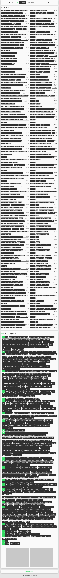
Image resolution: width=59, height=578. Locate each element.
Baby (49, 356)
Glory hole (33, 415)
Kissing (44, 457)
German (46, 413)
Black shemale (22, 125)
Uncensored (14, 531)
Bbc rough (43, 181)
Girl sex (52, 109)
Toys (17, 529)
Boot (10, 359)
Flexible (13, 406)
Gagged (9, 21)
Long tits (18, 37)
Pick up (13, 499)
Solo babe (43, 141)
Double (3, 85)
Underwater (42, 117)
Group (51, 413)
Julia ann (36, 432)
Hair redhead (15, 162)
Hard (12, 423)
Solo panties (10, 186)
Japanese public (37, 450)
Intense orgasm (47, 226)
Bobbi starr (45, 194)
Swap (24, 514)
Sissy (46, 507)
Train (48, 526)
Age (12, 290)
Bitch (37, 247)
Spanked (53, 514)
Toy (4, 529)
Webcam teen (11, 135)
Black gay (30, 366)
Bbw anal (48, 354)
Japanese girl (6, 455)
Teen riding (16, 18)
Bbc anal (38, 87)
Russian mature (46, 186)
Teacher (20, 524)
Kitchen (28, 457)
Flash (15, 408)
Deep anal (35, 394)
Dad (11, 391)
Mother (50, 467)
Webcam (11, 536)
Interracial (12, 430)
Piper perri (52, 492)
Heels (46, 420)
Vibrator (14, 39)
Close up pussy (39, 143)
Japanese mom (28, 432)
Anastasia (10, 347)
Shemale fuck (39, 245)
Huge (23, 423)
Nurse (11, 479)
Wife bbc (40, 536)
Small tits (5, 519)
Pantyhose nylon (15, 146)
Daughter (31, 391)
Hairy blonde (10, 101)
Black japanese (27, 364)
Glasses (28, 415)
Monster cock (35, 477)
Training (20, 231)
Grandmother (11, 295)
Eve (42, 125)
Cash (37, 55)
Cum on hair (39, 287)
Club (30, 383)
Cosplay (18, 371)
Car (42, 378)
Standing (11, 516)
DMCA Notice (34, 575)
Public (23, 489)
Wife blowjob (51, 213)
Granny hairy (14, 322)
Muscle (37, 130)
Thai (3, 106)
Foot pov (42, 258)
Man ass (38, 103)
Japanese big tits (36, 440)
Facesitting (33, 401)
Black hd (49, 327)
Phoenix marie (14, 497)
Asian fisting (25, 344)
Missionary (34, 474)
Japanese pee (6, 453)
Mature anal (33, 114)
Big (4, 354)
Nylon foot (45, 479)
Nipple (39, 479)
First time (24, 408)
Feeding (13, 178)
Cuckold (30, 371)
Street (24, 516)
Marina (40, 474)
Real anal (46, 53)
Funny (4, 411)
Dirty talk (21, 396)
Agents (12, 103)
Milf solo (38, 141)
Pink (16, 239)
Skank (45, 10)
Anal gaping (49, 324)
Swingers (34, 516)
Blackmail (19, 359)
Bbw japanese (13, 364)
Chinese (32, 133)
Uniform (20, 531)
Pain (31, 492)
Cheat (9, 234)
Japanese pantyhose (17, 440)
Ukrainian (14, 58)
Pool (30, 499)
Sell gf (9, 47)
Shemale (12, 507)
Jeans (42, 437)
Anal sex (14, 349)
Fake (25, 406)
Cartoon (35, 371)
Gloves (40, 413)
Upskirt (7, 531)
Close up (37, 376)
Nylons (21, 146)
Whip (49, 536)
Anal (7, 337)
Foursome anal (21, 221)
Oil (41, 484)
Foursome (9, 408)
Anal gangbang (11, 237)
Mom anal (5, 474)
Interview (38, 21)
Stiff (13, 85)
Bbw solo (40, 356)
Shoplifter (45, 512)
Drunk (41, 391)
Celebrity (22, 373)
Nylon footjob (19, 482)
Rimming (10, 504)
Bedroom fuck (43, 127)
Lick (13, 462)
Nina (8, 482)
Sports (17, 519)
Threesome (39, 524)
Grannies (49, 18)
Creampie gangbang (15, 386)
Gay (6, 413)
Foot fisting (45, 34)
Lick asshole (17, 268)
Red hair (10, 311)
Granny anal (44, 319)
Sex (38, 507)
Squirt (3, 223)
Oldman (46, 484)
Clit (49, 376)
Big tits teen (20, 119)
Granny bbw (41, 415)
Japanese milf (27, 440)
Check (12, 271)
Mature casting (49, 42)
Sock (14, 514)
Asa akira (20, 339)
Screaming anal (39, 53)
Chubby (48, 371)
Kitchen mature (43, 213)
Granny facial (11, 34)
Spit (39, 516)
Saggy (42, 509)
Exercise (13, 127)
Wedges (49, 82)
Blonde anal (42, 324)
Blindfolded (33, 356)
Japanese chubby (28, 450)
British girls (47, 255)
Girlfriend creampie (12, 189)
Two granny (15, 82)
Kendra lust (18, 457)
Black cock (35, 364)
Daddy (15, 391)
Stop (12, 218)
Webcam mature (19, 250)
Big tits (53, 352)
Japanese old (48, 445)
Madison (44, 467)
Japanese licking (48, 90)
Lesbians (23, 460)
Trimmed (19, 109)
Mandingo (32, 39)
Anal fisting (26, 342)
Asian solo (16, 347)
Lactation (51, 460)
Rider (48, 197)
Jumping (42, 311)
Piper (8, 499)
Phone (43, 497)
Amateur (38, 61)
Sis (31, 519)
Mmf (11, 474)
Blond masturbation (40, 221)
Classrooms (38, 250)
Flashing (38, 406)
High (11, 428)
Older (9, 292)
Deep (37, 173)
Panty (17, 499)
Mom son (34, 467)
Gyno (28, 413)
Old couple (12, 487)
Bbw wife (41, 366)
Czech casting (16, 300)
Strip (13, 282)
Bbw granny (17, 274)
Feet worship (19, 406)
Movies (28, 477)
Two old (9, 82)
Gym (9, 37)
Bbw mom (42, 364)
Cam (9, 167)
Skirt (9, 50)
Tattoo (9, 282)
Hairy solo (31, 425)
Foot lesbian (6, 406)
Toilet (3, 207)
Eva (34, 398)
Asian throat (50, 202)
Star (4, 514)
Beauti (21, 229)
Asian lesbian (6, 342)
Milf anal (45, 474)
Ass (30, 337)
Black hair (44, 50)
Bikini (14, 359)
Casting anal (26, 389)
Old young (40, 487)
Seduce (50, 519)
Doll (53, 391)
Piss (13, 489)
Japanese (8, 432)
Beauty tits (5, 364)
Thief (12, 529)
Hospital (18, 425)
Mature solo (52, 474)
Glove (11, 415)
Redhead (39, 504)
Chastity (11, 378)
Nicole (12, 482)
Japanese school (11, 324)
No (37, 322)
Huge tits (5, 425)
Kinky (9, 226)
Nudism (18, 316)
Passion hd (10, 247)
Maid (48, 470)
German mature (11, 138)
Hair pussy (10, 276)
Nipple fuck (7, 106)
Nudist (51, 479)
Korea (12, 457)
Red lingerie (15, 311)
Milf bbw (17, 34)
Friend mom (44, 406)
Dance (7, 391)
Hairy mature (39, 18)
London (5, 462)
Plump (10, 494)
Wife (7, 536)
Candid (23, 386)
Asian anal (25, 337)
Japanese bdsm (52, 443)
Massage (12, 467)
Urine (25, 531)
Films (24, 159)
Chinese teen (6, 376)
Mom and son (6, 470)
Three (8, 529)
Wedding (14, 538)
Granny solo (45, 234)
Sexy (20, 516)
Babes (42, 85)
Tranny (5, 526)
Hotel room (42, 178)
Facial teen (46, 125)
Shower (30, 512)
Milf (39, 467)
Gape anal (47, 69)
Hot (4, 423)
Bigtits (9, 361)
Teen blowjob (18, 215)
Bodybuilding (14, 205)
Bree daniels (19, 29)
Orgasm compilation (31, 487)
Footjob (8, 401)
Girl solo (14, 119)
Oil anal (20, 202)
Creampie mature (40, 381)
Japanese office (17, 443)
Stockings (5, 509)
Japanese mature (32, 435)
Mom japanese (14, 477)
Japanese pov (46, 450)
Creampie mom (47, 138)
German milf (10, 183)
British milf (13, 141)
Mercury (46, 55)
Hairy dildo (42, 154)
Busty (25, 359)
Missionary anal (39, 26)
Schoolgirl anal (47, 218)
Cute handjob (23, 26)
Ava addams (47, 337)
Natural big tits (18, 135)
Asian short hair (15, 26)
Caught (48, 381)
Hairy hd (18, 127)
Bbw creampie (11, 114)
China (12, 371)
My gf (21, 47)
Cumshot (5, 378)
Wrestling (27, 536)
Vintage (12, 534)
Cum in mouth (18, 378)
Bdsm (17, 352)
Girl (8, 18)
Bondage (11, 352)
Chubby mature (15, 74)
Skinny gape (17, 165)
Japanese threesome (16, 455)
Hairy (17, 420)
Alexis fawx (13, 339)
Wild (44, 268)
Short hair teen (15, 47)
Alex (13, 2)
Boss (45, 356)
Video (26, 534)
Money (23, 470)
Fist (53, 401)
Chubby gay (39, 146)
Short (37, 10)
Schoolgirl (11, 519)
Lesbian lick (38, 106)
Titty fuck (18, 138)
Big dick (38, 63)
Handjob (12, 420)
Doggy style (48, 394)
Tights (9, 130)
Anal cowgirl (10, 95)
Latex (12, 460)
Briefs (9, 162)
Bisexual (5, 359)
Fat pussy (19, 260)
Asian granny (34, 342)
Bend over (14, 77)
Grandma (17, 415)
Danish (9, 308)
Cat (8, 218)
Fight (19, 408)
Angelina (13, 226)
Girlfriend (16, 418)
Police (17, 492)
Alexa (9, 151)
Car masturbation (43, 231)
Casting (54, 371)
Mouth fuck (16, 117)
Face (49, 408)
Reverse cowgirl (34, 502)
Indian (7, 430)
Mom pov (22, 474)
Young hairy (21, 322)
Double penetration (8, 396)
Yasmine (47, 135)
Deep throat (28, 394)
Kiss (24, 457)
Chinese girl (48, 133)
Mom (31, 183)
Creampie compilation (8, 383)
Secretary (19, 514)
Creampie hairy (23, 383)
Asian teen (5, 344)
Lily (41, 13)
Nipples (31, 482)
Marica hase (6, 472)
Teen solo (10, 300)
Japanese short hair (20, 324)
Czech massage (37, 383)
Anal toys (10, 202)
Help (41, 183)
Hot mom (11, 425)
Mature (32, 314)
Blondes (52, 221)
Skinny (3, 42)
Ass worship (46, 342)
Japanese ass (14, 453)
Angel (4, 347)
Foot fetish (31, 406)
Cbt (4, 373)
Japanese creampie (16, 448)
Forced (44, 401)
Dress (9, 263)
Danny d (17, 394)
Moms (28, 474)
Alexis (50, 344)
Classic (25, 378)
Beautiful (42, 354)
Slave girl (47, 109)
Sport (16, 516)
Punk (37, 101)
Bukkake (22, 354)
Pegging (47, 489)
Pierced (21, 497)
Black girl (17, 366)
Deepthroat (48, 391)
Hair (37, 23)
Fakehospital (10, 252)
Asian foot (45, 347)
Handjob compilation (26, 420)
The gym (13, 37)
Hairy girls (24, 127)
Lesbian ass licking (44, 167)
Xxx (6, 541)
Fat (4, 403)
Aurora (9, 87)
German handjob (20, 178)
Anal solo (13, 342)
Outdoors (38, 77)
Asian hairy (38, 344)
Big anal (9, 221)
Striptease (10, 521)
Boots (48, 352)
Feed (9, 178)
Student (17, 509)
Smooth (13, 109)
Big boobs (10, 356)
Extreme (29, 398)
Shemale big (46, 47)
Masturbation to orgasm (49, 308)
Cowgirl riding (15, 151)
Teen (7, 524)
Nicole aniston (32, 479)
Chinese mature (7, 381)
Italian (22, 430)
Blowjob (36, 354)
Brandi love (15, 354)
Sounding (27, 519)
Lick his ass (38, 194)
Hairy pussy (6, 428)
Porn (41, 492)
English (17, 398)
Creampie (23, 371)
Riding (37, 13)
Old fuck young (21, 90)
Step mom (5, 512)
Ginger (13, 29)
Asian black (39, 337)
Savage (40, 210)
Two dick (15, 221)
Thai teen (47, 31)
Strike (37, 215)
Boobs (16, 356)
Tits (33, 526)
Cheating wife (37, 386)
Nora (53, 210)
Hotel (51, 420)
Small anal (10, 53)
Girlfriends (46, 284)
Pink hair (21, 197)
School (31, 509)
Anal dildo (31, 344)
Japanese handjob (46, 440)
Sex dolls (36, 512)
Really (15, 53)
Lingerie (18, 462)
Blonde (14, 361)
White (45, 536)
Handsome (42, 423)
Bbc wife (47, 366)
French (16, 403)
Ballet (9, 127)
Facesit (53, 408)
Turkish (37, 526)
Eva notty (23, 398)
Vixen (21, 534)
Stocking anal (22, 311)
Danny (16, 396)
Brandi (4, 361)
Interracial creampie (20, 114)
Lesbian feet (38, 460)
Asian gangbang (33, 347)
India (18, 430)
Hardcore (35, 423)
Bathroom (5, 369)
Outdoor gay (45, 77)
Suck (45, 519)
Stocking (51, 507)
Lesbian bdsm (6, 465)
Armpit (18, 344)
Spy (41, 512)
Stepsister (10, 314)
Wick (37, 237)
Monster (38, 125)
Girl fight (16, 218)
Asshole (32, 339)
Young (7, 543)
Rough (22, 502)
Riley (48, 45)
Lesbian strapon (49, 462)
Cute (18, 15)
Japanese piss (26, 443)
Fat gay (34, 408)
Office (12, 484)
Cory (9, 205)
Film (42, 403)
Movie (12, 472)
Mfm (9, 213)
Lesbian (7, 460)
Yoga (11, 543)
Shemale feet (14, 207)
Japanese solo (26, 437)
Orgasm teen (24, 18)
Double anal (6, 394)
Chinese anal (5, 15)
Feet (27, 401)
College (44, 383)
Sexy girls (25, 215)
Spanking (33, 507)
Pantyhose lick (46, 71)
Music (23, 472)
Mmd (35, 470)
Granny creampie (29, 418)
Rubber (5, 504)
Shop (27, 521)
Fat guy (37, 135)
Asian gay (38, 202)
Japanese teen (18, 437)
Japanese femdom (7, 445)
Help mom (51, 183)
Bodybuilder (21, 205)
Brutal (35, 359)
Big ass (32, 45)
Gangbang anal (19, 237)
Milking (44, 472)
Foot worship (23, 403)
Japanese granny (49, 437)
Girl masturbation (40, 255)
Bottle (17, 369)
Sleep (7, 507)
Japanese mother (44, 448)
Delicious (10, 154)
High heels (28, 423)
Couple (13, 376)
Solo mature (38, 234)
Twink (19, 526)
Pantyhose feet (25, 492)
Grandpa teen (20, 245)
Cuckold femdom (47, 386)
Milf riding (19, 141)
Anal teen (45, 344)
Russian (7, 502)
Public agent (6, 497)
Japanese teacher (29, 445)
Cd (31, 373)
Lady (37, 117)
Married (17, 194)
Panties (5, 494)
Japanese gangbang (8, 437)
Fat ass (37, 403)
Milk (22, 467)
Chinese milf (29, 386)
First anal (43, 408)
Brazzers (8, 354)
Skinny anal (30, 514)
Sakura (20, 13)
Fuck (37, 231)
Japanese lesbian (7, 435)
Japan (13, 432)
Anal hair (52, 53)
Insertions (42, 93)
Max (23, 109)
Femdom (22, 401)
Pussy (36, 489)
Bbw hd (41, 218)
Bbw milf (13, 260)
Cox (30, 378)
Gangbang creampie (51, 415)
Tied (9, 526)
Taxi (28, 524)
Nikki (4, 482)
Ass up (21, 21)
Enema (7, 398)
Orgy (26, 484)
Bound (41, 223)
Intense (41, 55)
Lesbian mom (25, 462)
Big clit (54, 354)
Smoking (9, 69)
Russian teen (48, 502)
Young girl (17, 543)
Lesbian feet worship (23, 465)
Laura (12, 210)
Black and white (11, 79)
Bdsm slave (13, 61)
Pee (28, 489)
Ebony (12, 398)
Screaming (38, 151)
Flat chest (44, 23)
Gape (11, 418)
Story (43, 516)
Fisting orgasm (47, 210)
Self (53, 516)
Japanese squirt (35, 448)
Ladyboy (18, 460)
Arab (15, 337)
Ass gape (46, 26)
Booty (35, 366)
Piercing (38, 181)
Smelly (19, 10)
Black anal (48, 87)
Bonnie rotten (15, 223)
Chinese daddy (16, 381)
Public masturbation (44, 274)
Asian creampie (39, 90)
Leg (36, 462)
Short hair (4, 10)
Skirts (46, 263)
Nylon (3, 146)
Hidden (34, 420)
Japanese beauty (18, 450)
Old (17, 484)
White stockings (19, 536)
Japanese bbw (19, 432)
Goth (41, 268)
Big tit (40, 359)
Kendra (49, 457)
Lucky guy (52, 167)
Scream (37, 109)
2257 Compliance (26, 575)
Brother (30, 359)
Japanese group (39, 445)
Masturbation (41, 470)
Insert (37, 93)
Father (8, 403)
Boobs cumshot (22, 151)
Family (39, 401)
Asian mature (24, 347)
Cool (37, 271)
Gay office (47, 130)
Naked (37, 165)
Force (48, 401)
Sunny (4, 521)
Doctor (3, 279)
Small (25, 512)
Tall (25, 524)
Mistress (33, 472)
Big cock (10, 199)
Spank (41, 507)
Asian (10, 337)
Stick (21, 173)
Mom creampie (33, 138)
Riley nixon (24, 10)
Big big (15, 276)
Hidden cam (38, 425)
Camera (15, 389)
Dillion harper (51, 149)
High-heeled (10, 45)
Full (29, 408)
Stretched (17, 45)
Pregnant (8, 489)
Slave (27, 509)
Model (38, 472)
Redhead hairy (18, 101)
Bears (25, 361)
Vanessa (31, 534)
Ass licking (52, 45)
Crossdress (31, 381)
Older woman (23, 292)
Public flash (12, 492)
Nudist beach (14, 159)
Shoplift (23, 521)
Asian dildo (21, 349)
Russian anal (17, 504)
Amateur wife (43, 306)
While (23, 290)
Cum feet (21, 207)
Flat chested (50, 23)
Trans (51, 524)
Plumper (38, 111)
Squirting (37, 509)
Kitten (25, 231)
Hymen (37, 85)
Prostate (46, 492)
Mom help (45, 183)
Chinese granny (15, 373)
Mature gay (49, 146)
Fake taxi (47, 403)
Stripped (21, 282)
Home (8, 423)
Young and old (50, 13)
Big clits (20, 159)
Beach (30, 354)
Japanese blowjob (7, 450)
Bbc (29, 352)
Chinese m (21, 42)
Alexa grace (6, 339)
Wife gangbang (7, 538)
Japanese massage (17, 435)
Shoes (41, 519)
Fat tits (42, 135)
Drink (32, 396)
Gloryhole (5, 418)
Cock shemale (39, 207)
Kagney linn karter (36, 457)
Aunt (52, 342)
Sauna (36, 514)
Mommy (16, 474)
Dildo (25, 391)
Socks (17, 512)
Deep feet (38, 159)
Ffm (12, 403)
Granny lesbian (43, 266)
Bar (37, 210)
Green (15, 175)
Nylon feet (17, 479)
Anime (19, 337)
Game (22, 415)
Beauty (5, 356)
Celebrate (48, 21)
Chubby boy (23, 274)
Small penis (10, 125)
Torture (43, 526)
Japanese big (51, 453)
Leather (45, 460)
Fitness (9, 411)
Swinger (12, 512)
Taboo (32, 524)
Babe (48, 361)
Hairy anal (10, 10)
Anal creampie (46, 339)
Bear (25, 352)
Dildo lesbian (20, 314)
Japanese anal (12, 15)
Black (33, 352)
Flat (40, 23)
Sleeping (27, 507)
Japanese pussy (23, 453)
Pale (4, 499)
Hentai (7, 420)
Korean (36, 133)
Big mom (35, 361)
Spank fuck (46, 175)
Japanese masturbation (40, 443)
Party (32, 489)
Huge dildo (49, 423)
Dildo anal (10, 175)
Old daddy (5, 487)
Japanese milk (6, 448)
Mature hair (22, 34)
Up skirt (42, 263)
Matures (17, 295)
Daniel (24, 29)
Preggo (40, 499)
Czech (7, 373)
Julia (25, 435)
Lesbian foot (39, 34)
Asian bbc (26, 339)
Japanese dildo (43, 453)
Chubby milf (47, 314)
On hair (22, 45)
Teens (23, 526)
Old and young (20, 487)
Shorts (15, 10)
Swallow (38, 58)
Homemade (41, 420)
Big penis (16, 125)
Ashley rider (42, 197)
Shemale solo (11, 239)
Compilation (42, 371)
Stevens (38, 157)
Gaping (21, 418)
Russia (41, 502)
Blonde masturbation (22, 175)
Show (47, 514)
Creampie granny (7, 389)
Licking (31, 462)
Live (10, 462)
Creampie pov (35, 378)
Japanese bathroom (49, 295)
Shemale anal (39, 47)
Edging (38, 398)
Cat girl (20, 218)
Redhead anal (16, 21)
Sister (17, 507)
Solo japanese (43, 191)
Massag (44, 114)
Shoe (51, 512)
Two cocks (16, 93)
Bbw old (48, 66)
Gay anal (53, 130)
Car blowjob (51, 157)
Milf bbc (41, 69)
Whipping (33, 536)
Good (13, 263)
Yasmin (52, 135)
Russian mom (39, 186)
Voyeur (17, 534)
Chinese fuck (14, 42)
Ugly (37, 154)
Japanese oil (10, 111)
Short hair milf (11, 23)
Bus (21, 352)
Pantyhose (18, 489)
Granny (32, 319)
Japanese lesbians (33, 453)
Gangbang (16, 413)
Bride (21, 356)
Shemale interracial (48, 207)
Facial (50, 406)
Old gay (31, 484)
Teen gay (45, 149)
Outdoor (37, 484)
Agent (40, 342)
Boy (27, 354)
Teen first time (15, 229)
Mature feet (6, 477)
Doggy (37, 175)
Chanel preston (29, 376)
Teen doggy (18, 23)
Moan (9, 306)
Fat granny (38, 66)
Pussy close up (39, 308)
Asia (34, 337)
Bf (21, 133)
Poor (41, 175)
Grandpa (32, 79)
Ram (20, 327)
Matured (52, 95)
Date (12, 394)
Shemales (38, 31)
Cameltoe (5, 386)
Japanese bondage (18, 445)
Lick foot (41, 462)
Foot (12, 401)
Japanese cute (11, 13)
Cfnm (40, 373)
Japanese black (6, 440)
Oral (46, 61)
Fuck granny (10, 93)
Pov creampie (24, 499)
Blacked (38, 352)
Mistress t (22, 477)
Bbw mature (10, 274)
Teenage (10, 245)
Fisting (17, 401)
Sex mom (16, 521)
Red (44, 504)
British (29, 361)
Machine (9, 39)
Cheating (35, 373)
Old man (8, 484)
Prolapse (5, 492)
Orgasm (22, 484)
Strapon (11, 509)
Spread (50, 85)
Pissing (41, 489)
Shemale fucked (20, 255)
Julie (32, 443)
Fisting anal (31, 403)
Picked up (10, 287)
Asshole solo (10, 231)
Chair (9, 322)
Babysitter (10, 242)
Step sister (42, 514)
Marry (13, 194)
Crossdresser (47, 373)
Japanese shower (40, 295)
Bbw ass (12, 369)
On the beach (52, 484)
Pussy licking (28, 497)
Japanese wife (41, 435)
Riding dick (25, 504)
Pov (51, 489)
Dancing (28, 396)
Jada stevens (44, 39)
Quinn (16, 258)
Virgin (7, 534)
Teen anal (46, 524)
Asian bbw (12, 344)
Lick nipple (48, 154)
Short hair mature (52, 229)
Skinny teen (10, 165)
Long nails (14, 465)
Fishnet (17, 173)
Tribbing (14, 526)
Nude (37, 274)
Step (21, 512)
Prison (35, 499)
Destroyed (38, 50)
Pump (38, 497)
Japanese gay (26, 448)
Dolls (16, 282)
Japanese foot (35, 437)
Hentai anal (24, 425)
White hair (18, 79)
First (38, 408)
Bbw (7, 352)
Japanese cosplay (7, 443)
